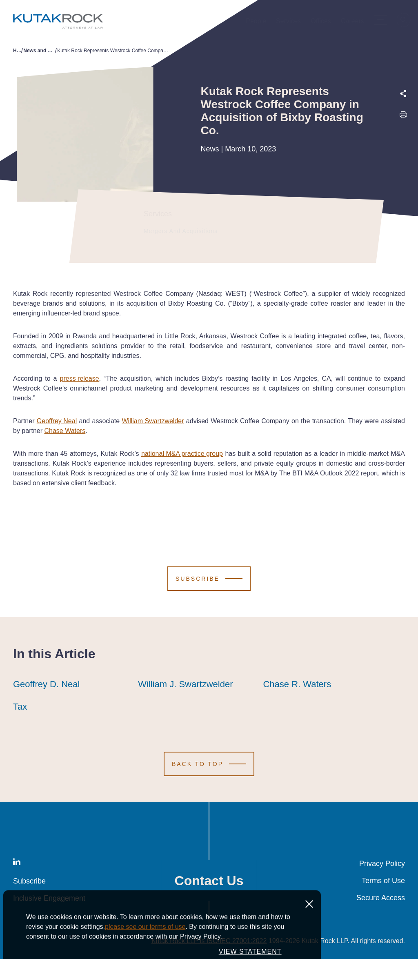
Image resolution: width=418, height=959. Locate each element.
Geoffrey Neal (57, 420)
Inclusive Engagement (49, 898)
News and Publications (39, 50)
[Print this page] (403, 116)
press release (79, 378)
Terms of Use (383, 880)
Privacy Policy (382, 863)
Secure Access (380, 897)
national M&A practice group (182, 453)
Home (17, 50)
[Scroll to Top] (209, 764)
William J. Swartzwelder (185, 684)
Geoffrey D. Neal (46, 684)
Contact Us (209, 881)
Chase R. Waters (297, 684)
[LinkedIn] (16, 863)
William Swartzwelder (153, 420)
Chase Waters (64, 430)
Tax (20, 706)
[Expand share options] (403, 93)
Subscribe (29, 881)
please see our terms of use (145, 949)
